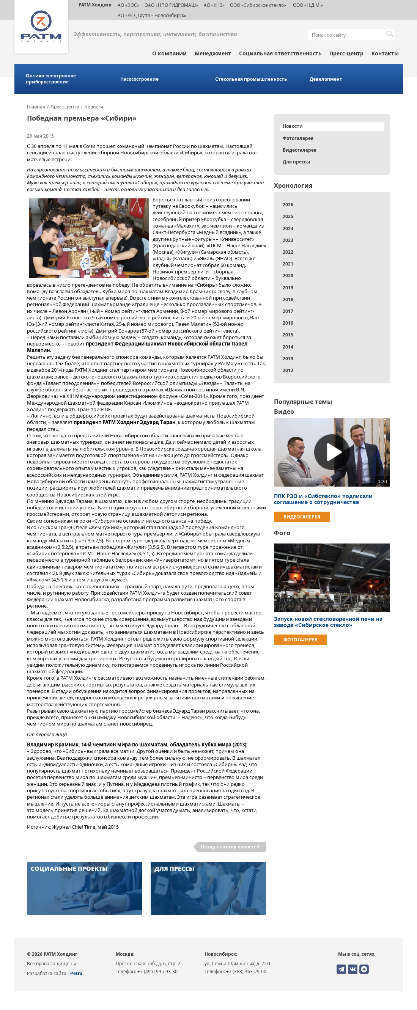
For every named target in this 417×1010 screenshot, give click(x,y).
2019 (288, 287)
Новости (93, 107)
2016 (288, 323)
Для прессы (296, 162)
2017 (288, 311)
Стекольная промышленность (251, 79)
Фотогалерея (298, 138)
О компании (169, 53)
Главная (36, 107)
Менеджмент (213, 53)
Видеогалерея (299, 150)
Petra (76, 973)
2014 (288, 347)
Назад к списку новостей (230, 846)
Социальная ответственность (280, 53)
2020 (288, 275)
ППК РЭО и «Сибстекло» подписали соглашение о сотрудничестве (323, 499)
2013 (288, 358)
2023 (288, 240)
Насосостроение (139, 79)
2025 (288, 216)
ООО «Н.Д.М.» (307, 5)
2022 (288, 252)
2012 (288, 370)
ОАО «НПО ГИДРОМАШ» (171, 5)
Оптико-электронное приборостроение (51, 79)
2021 (288, 264)
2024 (288, 228)
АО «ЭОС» (128, 5)
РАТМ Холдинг (95, 5)
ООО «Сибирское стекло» (258, 5)
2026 (288, 204)
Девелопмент (326, 79)
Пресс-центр (346, 53)
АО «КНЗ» (214, 5)
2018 (288, 299)
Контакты (385, 53)
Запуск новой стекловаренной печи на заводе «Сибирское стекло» (328, 621)
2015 (288, 334)
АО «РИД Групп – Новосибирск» (152, 15)
